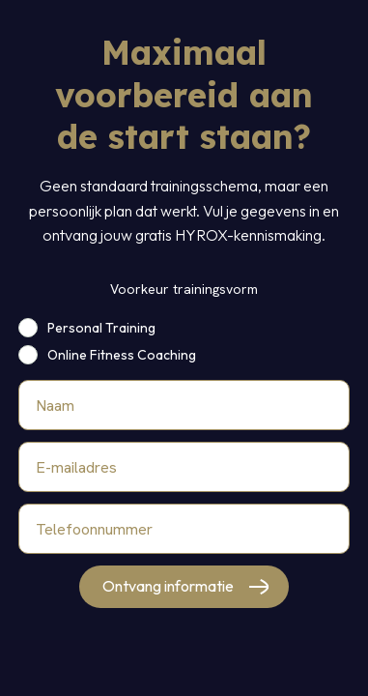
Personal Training (101, 327)
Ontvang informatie (168, 585)
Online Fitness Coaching (121, 354)
